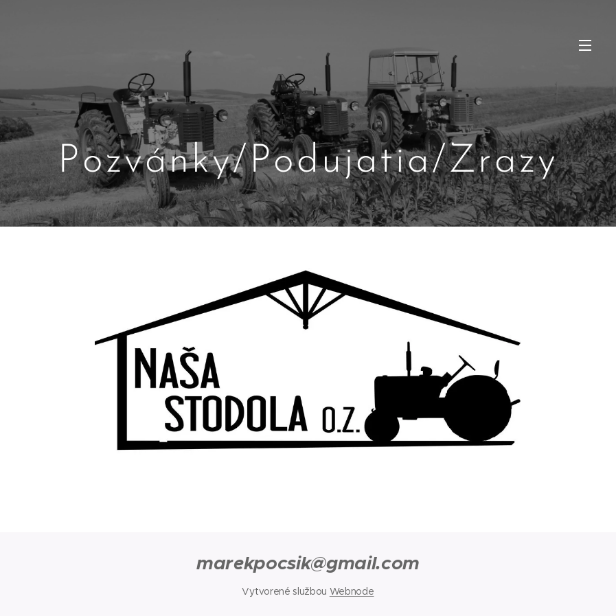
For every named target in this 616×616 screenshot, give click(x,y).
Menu (585, 45)
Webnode (352, 591)
